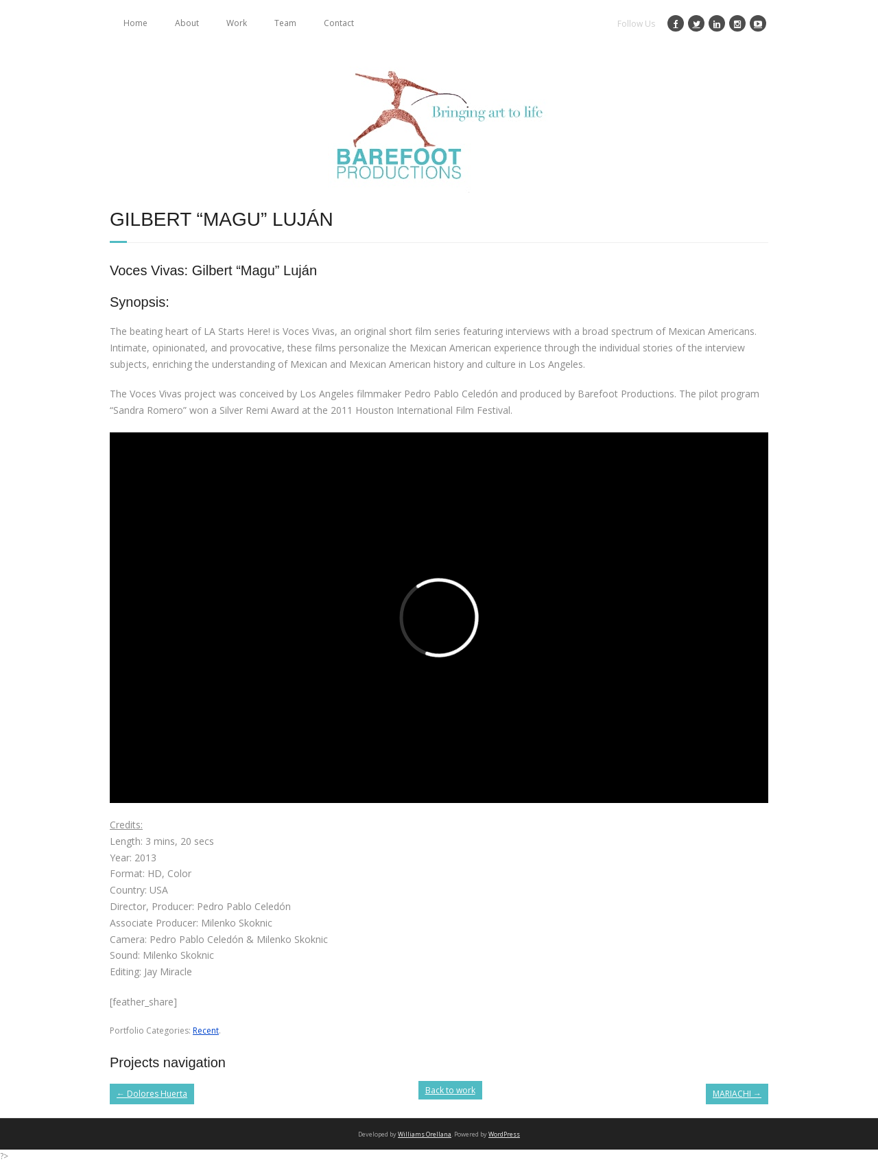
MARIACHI (737, 1093)
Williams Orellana (424, 1134)
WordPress (504, 1134)
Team (285, 23)
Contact (339, 23)
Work (236, 23)
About (187, 23)
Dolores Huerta (152, 1093)
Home (135, 23)
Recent (206, 1030)
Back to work (450, 1090)
